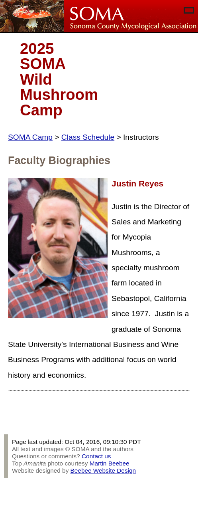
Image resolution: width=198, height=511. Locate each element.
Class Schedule (87, 137)
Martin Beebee (109, 463)
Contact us (96, 456)
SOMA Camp (30, 137)
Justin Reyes (137, 183)
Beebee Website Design (103, 470)
